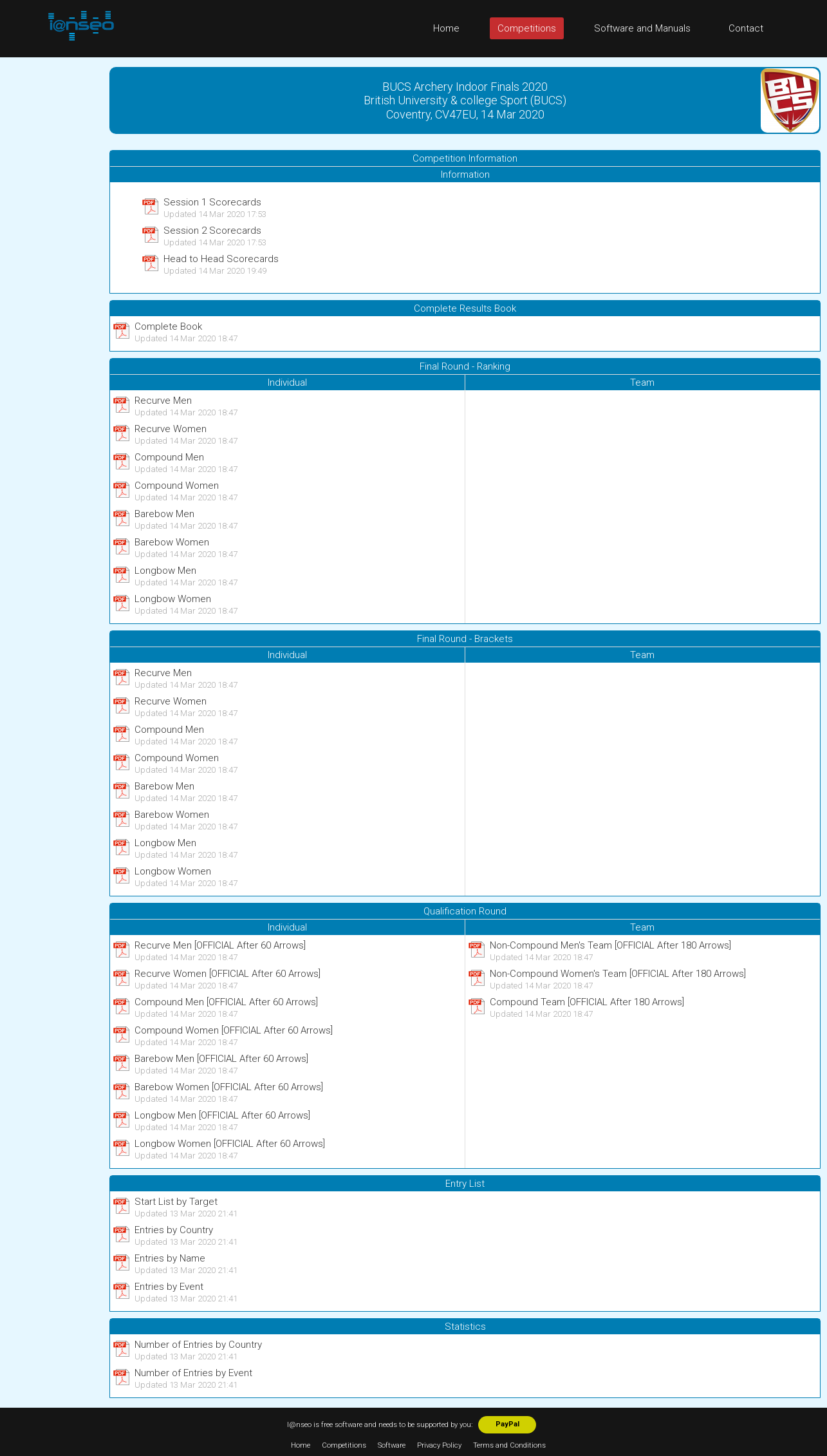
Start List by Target (176, 1201)
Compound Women (177, 485)
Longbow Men (165, 570)
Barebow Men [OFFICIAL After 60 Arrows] (221, 1058)
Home (446, 28)
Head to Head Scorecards (221, 259)
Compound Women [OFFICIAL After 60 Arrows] (234, 1030)
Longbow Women (173, 599)
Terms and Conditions (509, 1445)
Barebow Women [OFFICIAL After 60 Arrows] (229, 1087)
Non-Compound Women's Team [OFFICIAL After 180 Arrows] (618, 973)
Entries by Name (170, 1258)
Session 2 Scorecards (212, 230)
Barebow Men (164, 514)
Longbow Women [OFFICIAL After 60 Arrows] (230, 1143)
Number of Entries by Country (198, 1344)
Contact (746, 28)
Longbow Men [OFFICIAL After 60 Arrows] (222, 1115)
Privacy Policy (439, 1445)
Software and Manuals (642, 28)
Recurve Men (163, 400)
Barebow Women (172, 542)
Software (391, 1445)
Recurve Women (171, 429)
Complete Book (168, 326)
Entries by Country (174, 1230)
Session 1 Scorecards (212, 202)
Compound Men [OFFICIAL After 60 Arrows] (226, 1002)
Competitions (526, 28)
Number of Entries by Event (193, 1373)
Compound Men (169, 457)
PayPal (507, 1424)
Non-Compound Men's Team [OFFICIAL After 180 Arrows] (610, 945)
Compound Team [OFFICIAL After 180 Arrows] (587, 1002)
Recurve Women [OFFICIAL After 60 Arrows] (228, 973)
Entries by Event (169, 1286)
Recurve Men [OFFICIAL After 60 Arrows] (220, 945)
